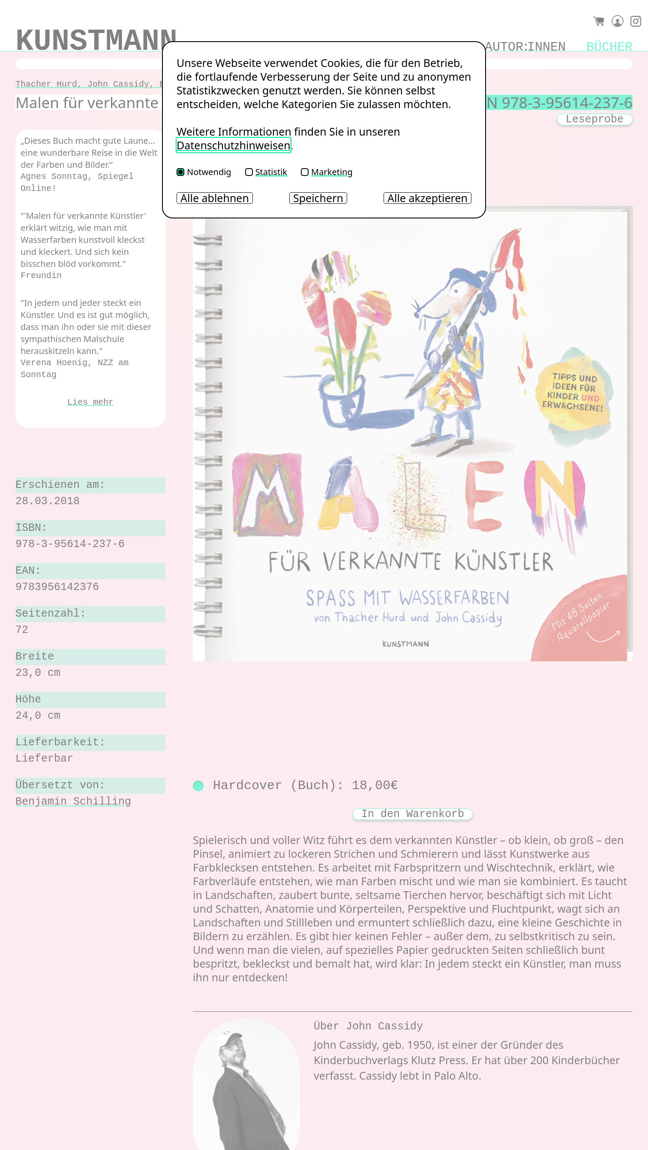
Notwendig (204, 172)
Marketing (327, 172)
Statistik (266, 172)
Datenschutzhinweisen (234, 145)
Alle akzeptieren (427, 198)
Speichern (318, 198)
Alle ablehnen (214, 198)
